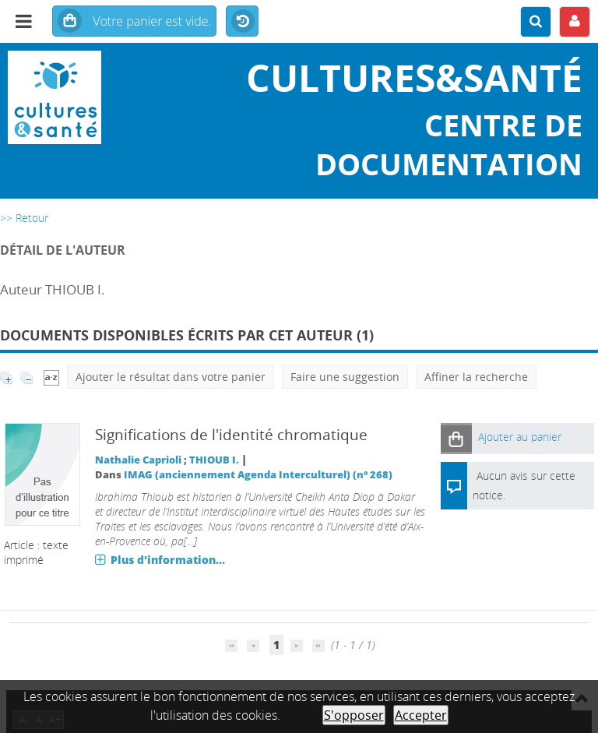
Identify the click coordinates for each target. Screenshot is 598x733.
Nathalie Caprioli (138, 460)
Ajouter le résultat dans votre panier (171, 376)
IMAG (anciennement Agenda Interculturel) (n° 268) (258, 474)
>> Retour (24, 217)
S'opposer (354, 715)
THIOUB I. (214, 460)
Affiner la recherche (476, 376)
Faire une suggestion (344, 376)
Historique (242, 21)
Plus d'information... (168, 559)
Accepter (421, 715)
